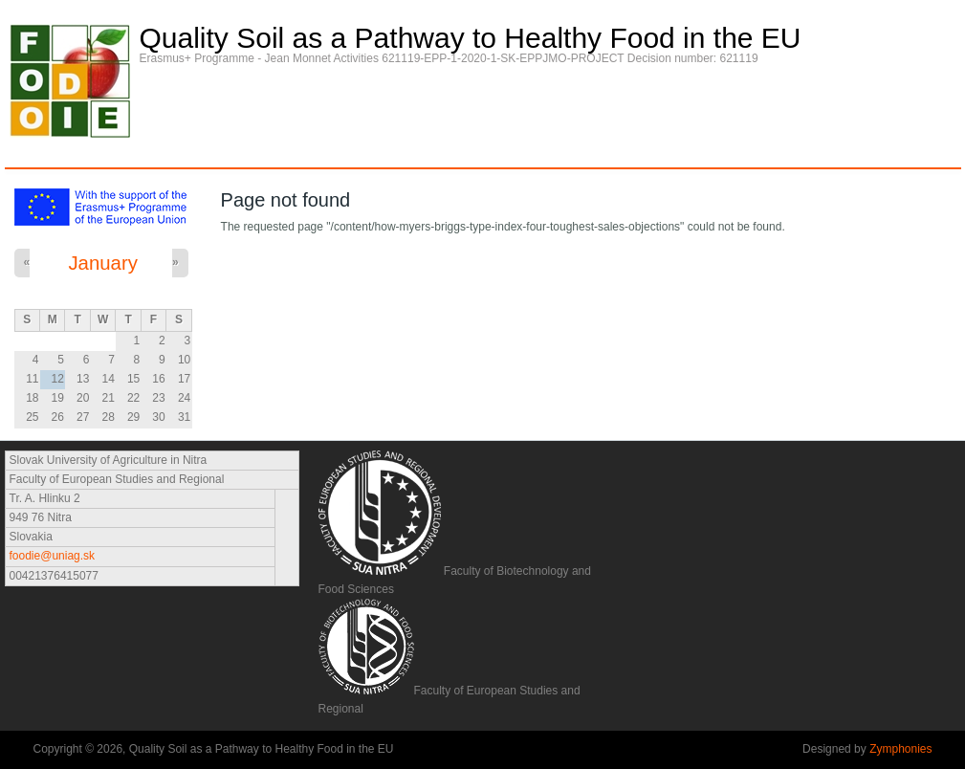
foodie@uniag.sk (53, 555)
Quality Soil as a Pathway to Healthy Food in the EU (470, 38)
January (103, 263)
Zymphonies (900, 749)
